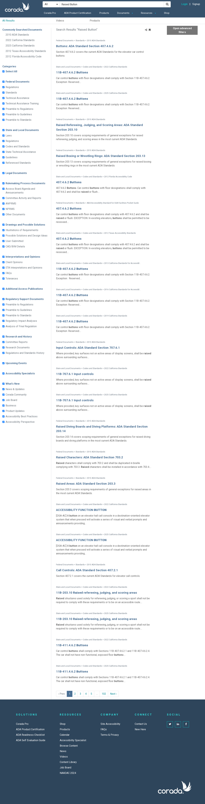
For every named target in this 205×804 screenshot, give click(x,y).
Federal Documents (17, 81)
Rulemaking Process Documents (25, 183)
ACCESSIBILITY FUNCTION (81, 510)
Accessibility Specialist (73, 740)
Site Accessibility (110, 723)
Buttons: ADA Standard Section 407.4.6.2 (84, 46)
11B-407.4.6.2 (72, 72)
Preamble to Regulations (19, 108)
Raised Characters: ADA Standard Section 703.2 (89, 457)
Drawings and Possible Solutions (25, 224)
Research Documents (18, 347)
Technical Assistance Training (22, 103)
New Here (140, 729)
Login (184, 4)
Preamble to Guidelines (19, 114)
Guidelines (11, 157)
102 (104, 693)
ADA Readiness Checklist (30, 734)
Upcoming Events (16, 363)
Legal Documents (16, 173)
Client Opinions (14, 262)
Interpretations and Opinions (23, 256)
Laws (9, 135)
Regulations (12, 87)
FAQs (9, 273)
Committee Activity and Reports (23, 198)
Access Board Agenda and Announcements (20, 190)
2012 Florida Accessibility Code (23, 56)
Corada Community (16, 394)
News (63, 751)
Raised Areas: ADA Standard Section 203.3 (85, 483)
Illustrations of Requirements (22, 230)
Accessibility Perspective (20, 421)
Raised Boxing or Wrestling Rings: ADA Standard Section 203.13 (100, 156)
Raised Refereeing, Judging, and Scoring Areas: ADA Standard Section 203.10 (99, 127)
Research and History (19, 336)
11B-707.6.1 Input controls (75, 374)
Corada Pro (50, 13)
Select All (11, 71)
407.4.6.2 (69, 182)
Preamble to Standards (18, 119)
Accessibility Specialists (20, 373)
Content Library (68, 762)
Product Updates (15, 411)
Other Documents (15, 214)
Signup (196, 4)
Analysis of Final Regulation (21, 326)
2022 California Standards (20, 40)
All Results (8, 20)
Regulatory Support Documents (25, 299)
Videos (60, 20)
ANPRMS (11, 203)
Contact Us (141, 723)
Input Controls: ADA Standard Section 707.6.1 (88, 347)
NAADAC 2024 (68, 773)
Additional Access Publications (24, 288)
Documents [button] (123, 13)
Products (104, 13)
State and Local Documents (22, 130)
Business (11, 405)
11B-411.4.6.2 (72, 645)
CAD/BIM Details (15, 246)
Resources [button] (147, 13)
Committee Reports (17, 342)
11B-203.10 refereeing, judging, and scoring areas (96, 592)
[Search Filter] (51, 4)
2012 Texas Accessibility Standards (26, 51)
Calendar (65, 734)
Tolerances (12, 278)
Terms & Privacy (110, 734)
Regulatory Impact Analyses (21, 320)
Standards (11, 92)
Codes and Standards (18, 146)
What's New (13, 383)
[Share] (146, 30)
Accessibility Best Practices (21, 416)
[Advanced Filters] (200, 30)
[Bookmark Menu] (149, 30)
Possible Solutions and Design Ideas (26, 235)
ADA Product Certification (77, 13)
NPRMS (10, 208)
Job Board (11, 400)
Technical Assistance (17, 98)
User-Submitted (14, 241)
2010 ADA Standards (17, 34)
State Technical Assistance (21, 151)
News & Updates (15, 389)
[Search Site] (111, 4)
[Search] (167, 4)
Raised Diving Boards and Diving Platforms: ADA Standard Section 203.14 (102, 429)
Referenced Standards (18, 162)
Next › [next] (113, 693)
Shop (166, 13)
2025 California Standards (20, 45)
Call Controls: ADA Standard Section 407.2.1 (87, 570)
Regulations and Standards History (25, 352)
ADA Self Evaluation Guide (30, 740)
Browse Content (69, 745)
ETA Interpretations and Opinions (24, 267)
